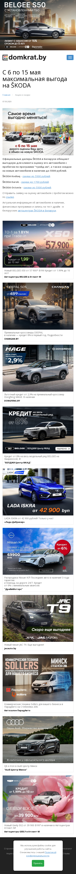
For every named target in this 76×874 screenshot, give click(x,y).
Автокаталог (66, 848)
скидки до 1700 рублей (35, 182)
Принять (38, 863)
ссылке (10, 197)
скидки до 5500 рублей (36, 176)
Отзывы (66, 853)
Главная (6, 95)
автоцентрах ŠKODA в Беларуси (37, 210)
